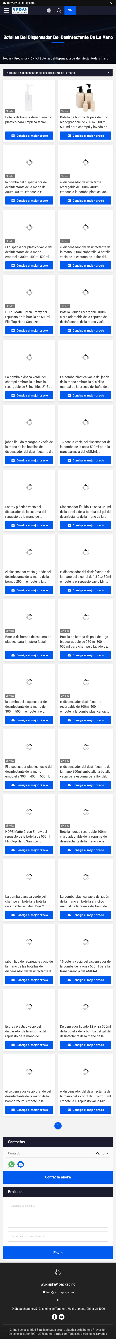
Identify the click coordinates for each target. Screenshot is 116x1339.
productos (20, 58)
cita (70, 10)
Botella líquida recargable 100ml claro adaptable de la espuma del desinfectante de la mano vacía (84, 317)
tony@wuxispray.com (19, 2)
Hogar (7, 58)
